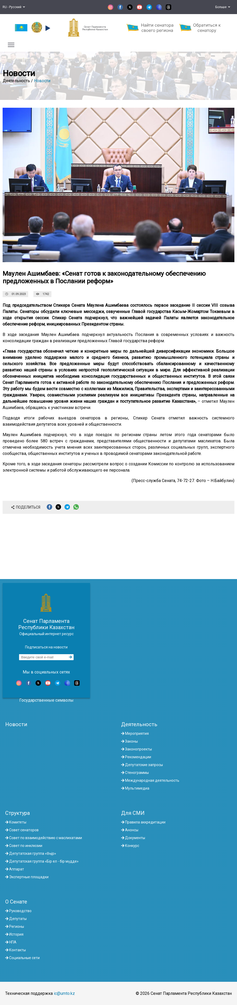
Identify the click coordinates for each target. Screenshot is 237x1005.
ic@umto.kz (64, 993)
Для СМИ (133, 813)
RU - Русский (14, 7)
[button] (47, 28)
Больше (222, 7)
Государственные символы (46, 700)
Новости (42, 80)
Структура (17, 813)
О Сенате (16, 902)
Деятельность (139, 724)
